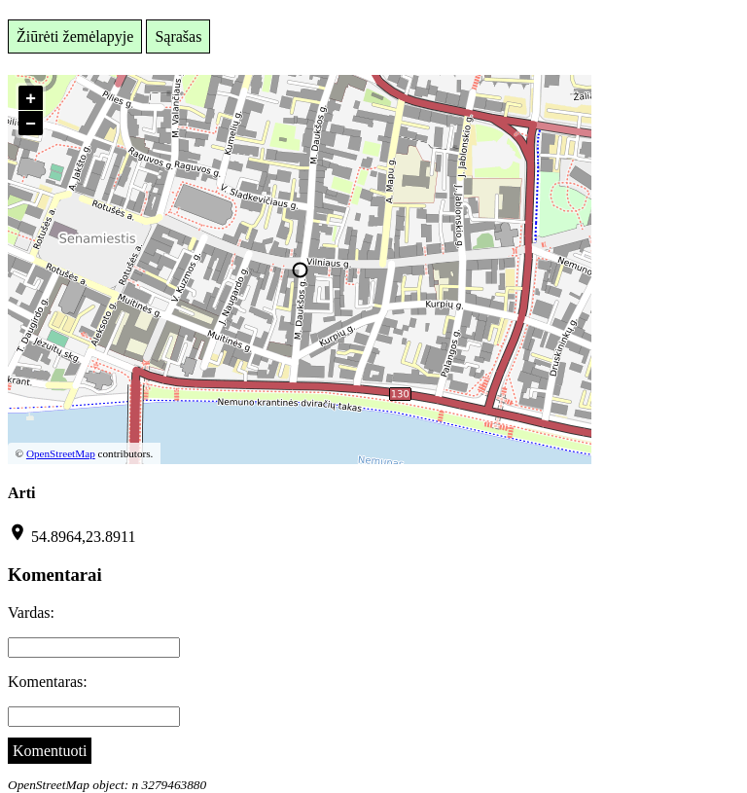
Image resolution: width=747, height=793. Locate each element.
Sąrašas (178, 36)
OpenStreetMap (60, 453)
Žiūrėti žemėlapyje (75, 36)
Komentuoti (50, 750)
